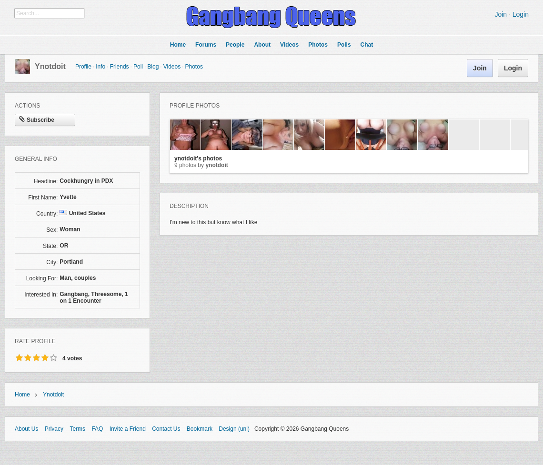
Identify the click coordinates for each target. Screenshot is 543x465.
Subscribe (36, 120)
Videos (172, 66)
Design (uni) (234, 428)
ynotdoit (50, 66)
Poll (138, 66)
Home (22, 394)
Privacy (54, 428)
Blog (153, 66)
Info (100, 66)
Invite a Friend (128, 428)
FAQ (97, 428)
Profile (83, 66)
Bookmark (199, 428)
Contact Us (166, 428)
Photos (194, 66)
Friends (119, 66)
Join (500, 14)
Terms (77, 428)
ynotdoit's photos (198, 158)
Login (521, 14)
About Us (26, 428)
